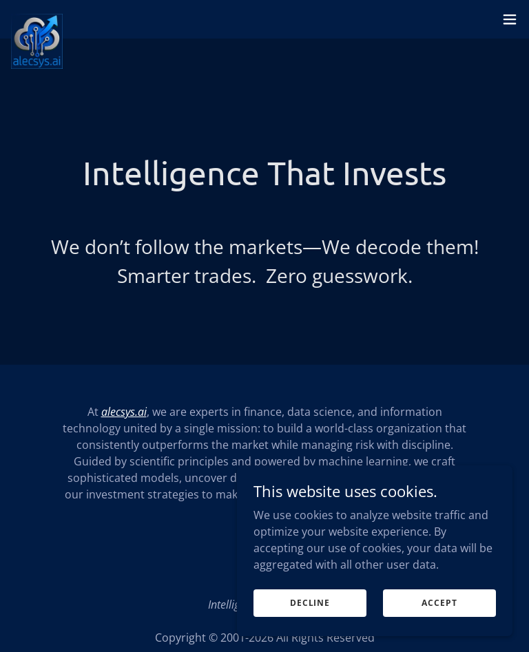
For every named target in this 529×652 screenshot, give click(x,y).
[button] (509, 19)
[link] (37, 19)
